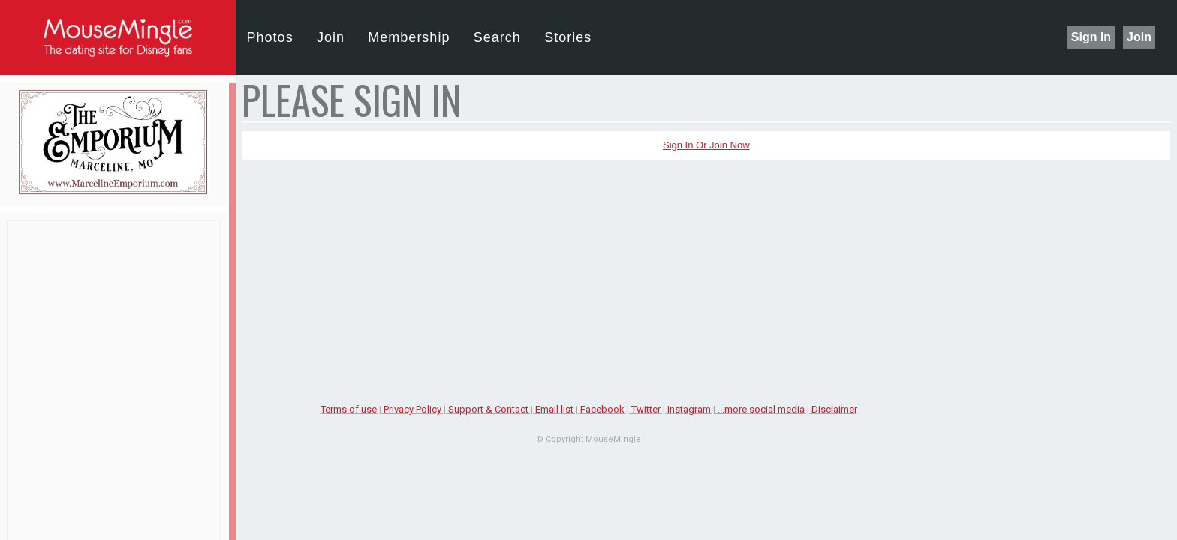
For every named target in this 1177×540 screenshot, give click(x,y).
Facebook (602, 409)
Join (1139, 37)
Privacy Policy (412, 409)
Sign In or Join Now (706, 145)
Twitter (646, 409)
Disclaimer (834, 409)
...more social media (761, 409)
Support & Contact (488, 409)
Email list (554, 409)
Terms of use (349, 409)
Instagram (689, 409)
